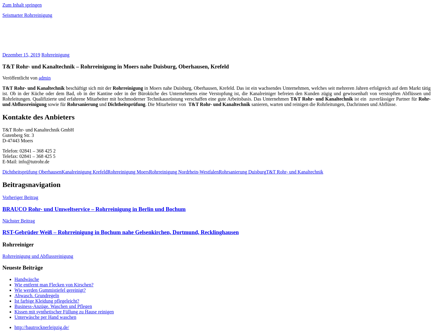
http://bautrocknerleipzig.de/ (41, 327)
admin (45, 77)
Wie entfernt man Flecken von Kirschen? (54, 284)
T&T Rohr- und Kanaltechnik (294, 171)
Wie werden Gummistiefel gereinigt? (50, 290)
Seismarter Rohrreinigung (27, 15)
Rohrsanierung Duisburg (242, 171)
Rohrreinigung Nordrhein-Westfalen (184, 171)
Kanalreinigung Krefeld (84, 171)
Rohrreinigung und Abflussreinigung (37, 256)
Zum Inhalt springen (22, 5)
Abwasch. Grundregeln (36, 295)
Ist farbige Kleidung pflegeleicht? (46, 300)
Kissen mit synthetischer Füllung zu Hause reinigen (64, 311)
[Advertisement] (72, 37)
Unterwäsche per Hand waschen (45, 317)
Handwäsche (26, 279)
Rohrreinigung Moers (128, 171)
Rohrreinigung (55, 54)
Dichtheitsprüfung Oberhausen (32, 171)
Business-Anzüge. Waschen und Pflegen (53, 306)
